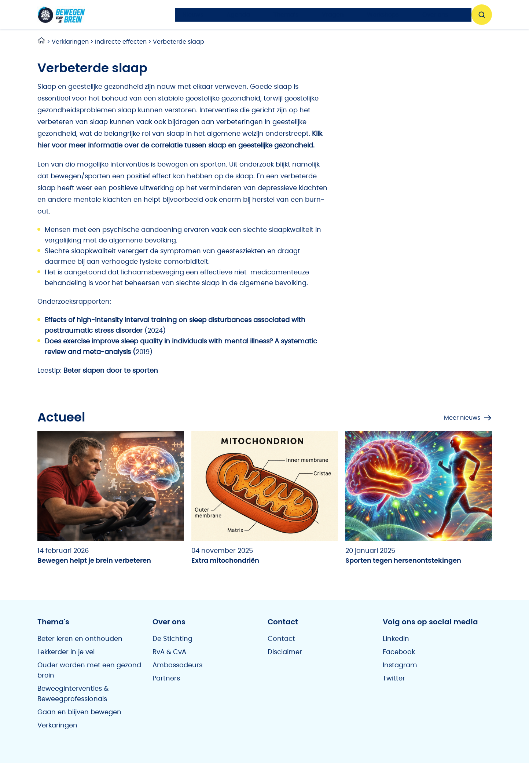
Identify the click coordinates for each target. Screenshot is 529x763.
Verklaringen (70, 42)
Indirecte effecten (121, 42)
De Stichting (172, 639)
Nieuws (193, 15)
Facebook (399, 652)
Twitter (394, 678)
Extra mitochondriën (225, 561)
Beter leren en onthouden (79, 639)
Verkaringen (57, 725)
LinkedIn (396, 639)
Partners (166, 678)
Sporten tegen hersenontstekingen (403, 561)
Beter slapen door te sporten (110, 371)
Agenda (238, 15)
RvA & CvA (169, 652)
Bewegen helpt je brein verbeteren (94, 561)
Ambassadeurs (177, 665)
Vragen (333, 15)
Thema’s (285, 15)
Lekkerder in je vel (66, 652)
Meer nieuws (468, 417)
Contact (281, 639)
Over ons (435, 15)
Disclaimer (285, 652)
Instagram (400, 665)
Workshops (383, 15)
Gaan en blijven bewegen (79, 712)
